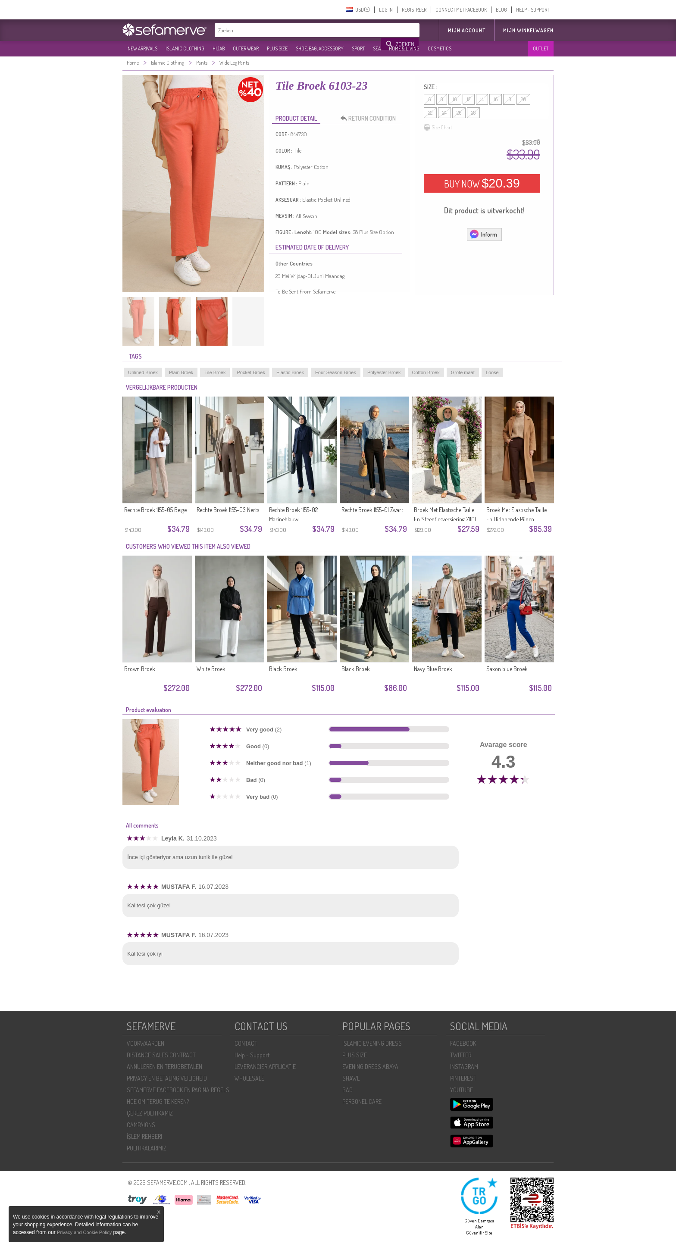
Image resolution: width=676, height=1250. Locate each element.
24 (444, 112)
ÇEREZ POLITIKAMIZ (150, 1113)
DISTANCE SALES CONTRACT (161, 1055)
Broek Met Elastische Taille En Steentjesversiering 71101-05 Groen (446, 519)
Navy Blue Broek (433, 668)
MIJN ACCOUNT (466, 30)
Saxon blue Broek (507, 668)
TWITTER (460, 1055)
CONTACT (246, 1043)
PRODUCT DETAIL (296, 118)
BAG (347, 1090)
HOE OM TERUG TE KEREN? (158, 1101)
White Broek (211, 668)
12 (468, 99)
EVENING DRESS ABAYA (370, 1066)
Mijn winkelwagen (528, 30)
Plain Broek (181, 372)
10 (455, 99)
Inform (483, 234)
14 (482, 99)
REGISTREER (414, 9)
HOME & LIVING (404, 48)
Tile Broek (214, 372)
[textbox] (298, 30)
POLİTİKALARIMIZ (146, 1148)
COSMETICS (439, 48)
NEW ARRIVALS (142, 48)
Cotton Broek (426, 372)
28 (473, 112)
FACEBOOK (463, 1043)
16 (496, 99)
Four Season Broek (335, 372)
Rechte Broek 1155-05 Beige (155, 509)
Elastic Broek (290, 372)
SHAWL (351, 1078)
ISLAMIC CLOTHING (185, 48)
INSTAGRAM (464, 1066)
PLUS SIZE (277, 48)
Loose (492, 372)
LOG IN (386, 9)
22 (430, 112)
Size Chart (438, 127)
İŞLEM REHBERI (144, 1136)
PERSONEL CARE (362, 1101)
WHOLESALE (249, 1078)
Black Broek (283, 668)
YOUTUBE (461, 1090)
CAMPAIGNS (141, 1124)
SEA (377, 48)
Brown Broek (139, 668)
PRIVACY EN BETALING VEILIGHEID (167, 1078)
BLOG (501, 9)
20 (523, 99)
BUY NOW (482, 183)
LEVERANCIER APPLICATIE (265, 1066)
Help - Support (252, 1055)
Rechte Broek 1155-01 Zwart (372, 509)
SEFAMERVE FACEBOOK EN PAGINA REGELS (178, 1090)
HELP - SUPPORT (532, 9)
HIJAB (219, 48)
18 (509, 99)
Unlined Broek (143, 372)
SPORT (358, 48)
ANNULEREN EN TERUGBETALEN (164, 1066)
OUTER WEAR (246, 48)
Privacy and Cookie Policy (84, 1232)
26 (459, 112)
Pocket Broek (251, 372)
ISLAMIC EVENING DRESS (372, 1043)
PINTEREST (463, 1078)
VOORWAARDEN (145, 1043)
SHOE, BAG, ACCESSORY (320, 48)
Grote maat (463, 372)
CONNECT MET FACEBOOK (461, 9)
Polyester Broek (384, 372)
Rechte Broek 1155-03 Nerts (228, 509)
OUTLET (540, 48)
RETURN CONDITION (370, 118)
